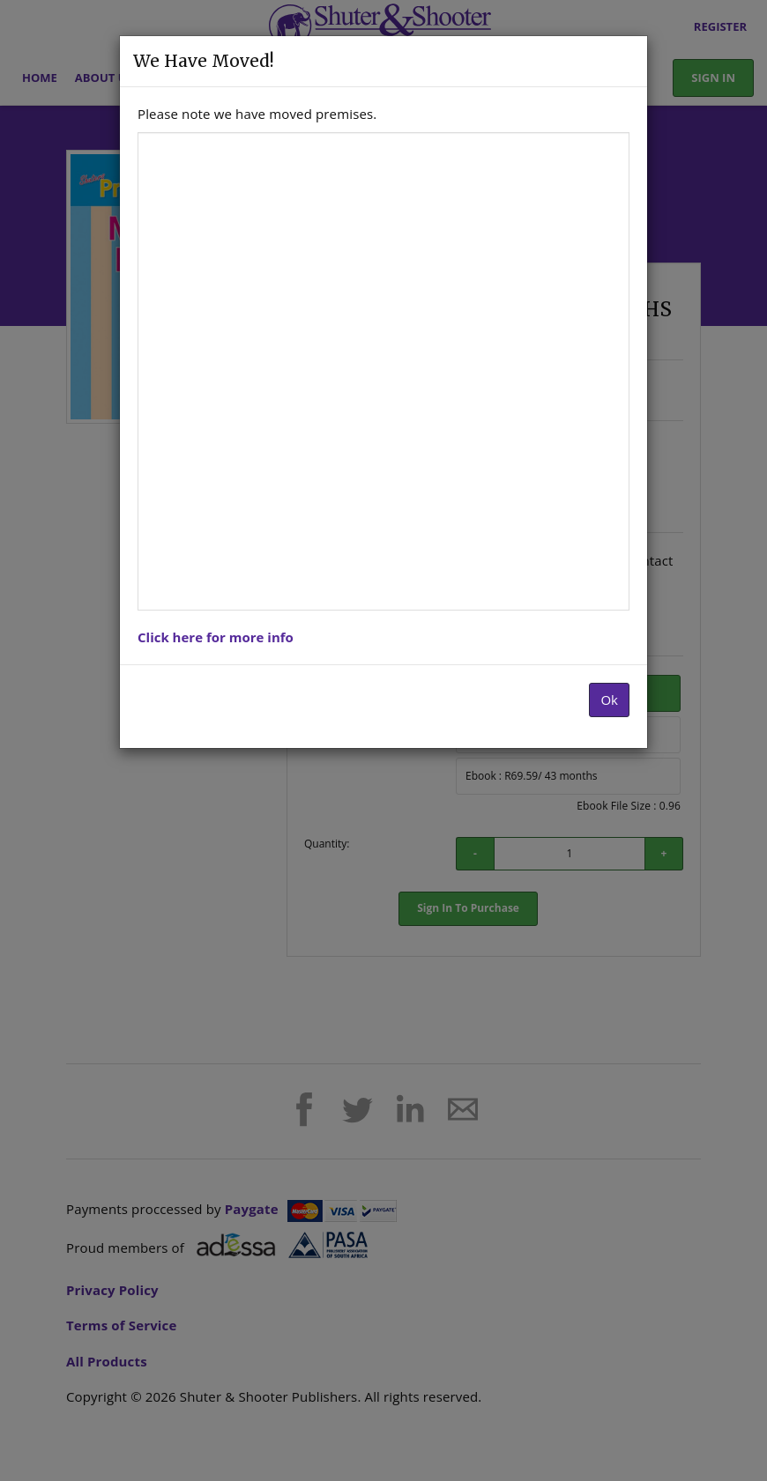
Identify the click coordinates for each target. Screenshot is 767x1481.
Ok (609, 699)
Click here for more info (216, 637)
